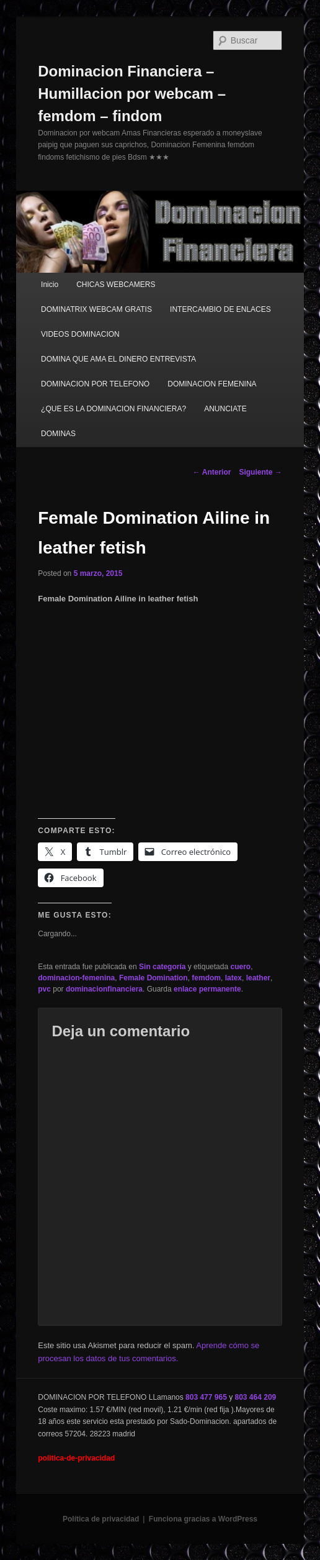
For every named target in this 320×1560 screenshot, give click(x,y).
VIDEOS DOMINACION (80, 334)
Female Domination (153, 978)
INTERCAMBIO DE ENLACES (220, 309)
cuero (240, 966)
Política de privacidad (101, 1519)
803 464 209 (256, 1397)
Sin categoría (162, 966)
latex (233, 978)
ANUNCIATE (225, 408)
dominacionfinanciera (104, 989)
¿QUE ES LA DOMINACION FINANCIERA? (113, 408)
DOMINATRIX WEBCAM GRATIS (96, 309)
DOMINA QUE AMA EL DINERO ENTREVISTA (118, 359)
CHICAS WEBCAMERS (115, 284)
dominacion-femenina (76, 978)
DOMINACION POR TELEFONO (95, 384)
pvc (44, 989)
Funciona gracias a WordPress (203, 1519)
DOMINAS (58, 433)
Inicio (49, 284)
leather (258, 978)
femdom (206, 978)
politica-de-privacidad (76, 1458)
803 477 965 (206, 1397)
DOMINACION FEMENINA (211, 384)
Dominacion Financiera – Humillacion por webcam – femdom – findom (132, 93)
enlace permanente (207, 989)
